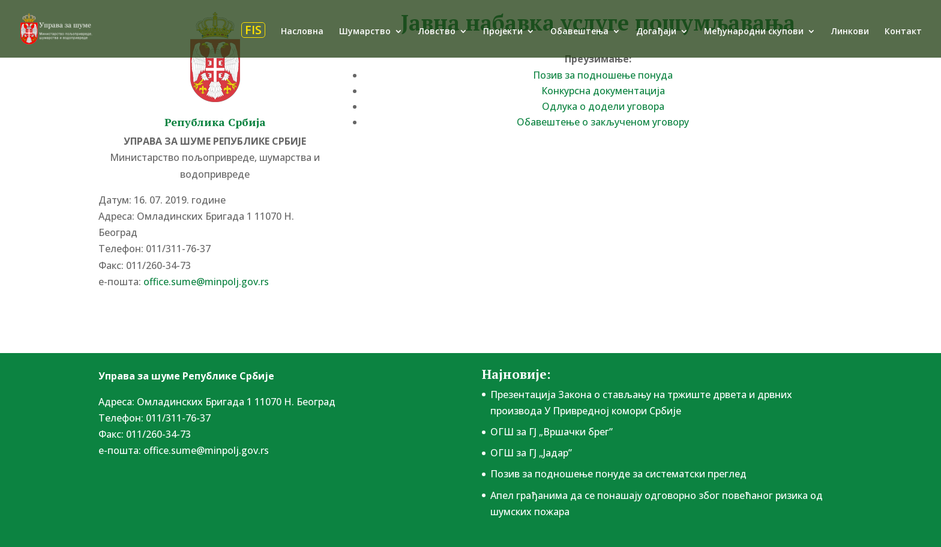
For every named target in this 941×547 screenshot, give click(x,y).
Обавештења (579, 32)
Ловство (436, 32)
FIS (253, 30)
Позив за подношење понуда (603, 75)
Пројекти (503, 32)
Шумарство (365, 32)
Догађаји (656, 32)
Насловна (302, 32)
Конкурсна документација (603, 90)
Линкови (850, 32)
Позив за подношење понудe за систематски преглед (618, 473)
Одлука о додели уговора (603, 106)
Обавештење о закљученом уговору (603, 121)
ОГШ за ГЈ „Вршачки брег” (551, 431)
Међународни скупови (754, 32)
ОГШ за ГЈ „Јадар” (531, 452)
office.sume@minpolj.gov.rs (206, 281)
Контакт (903, 32)
